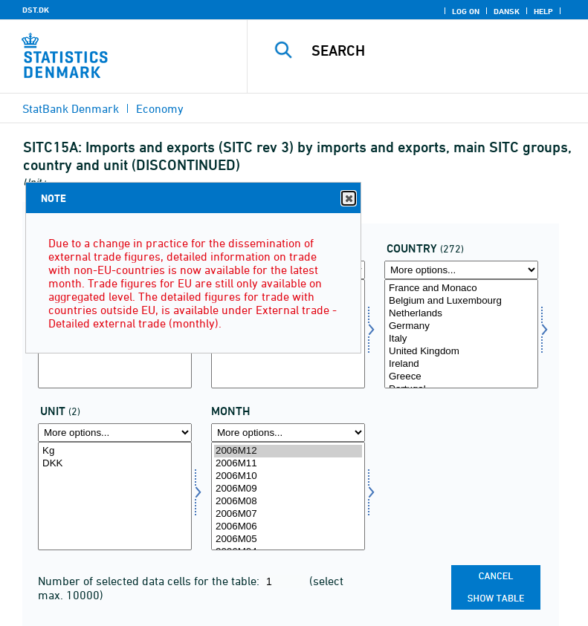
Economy (160, 108)
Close (348, 198)
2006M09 (288, 489)
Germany (461, 326)
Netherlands (461, 313)
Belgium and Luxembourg (461, 301)
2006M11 (288, 463)
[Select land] (461, 333)
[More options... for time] (288, 432)
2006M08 (288, 501)
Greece (461, 377)
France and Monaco (461, 288)
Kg (115, 451)
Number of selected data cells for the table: (150, 580)
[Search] (440, 50)
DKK (115, 463)
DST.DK (35, 9)
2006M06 (288, 527)
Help (543, 11)
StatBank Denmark (70, 108)
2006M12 (288, 451)
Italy (461, 339)
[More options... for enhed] (115, 432)
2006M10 (288, 476)
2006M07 (288, 514)
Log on (465, 11)
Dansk (507, 11)
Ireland (461, 364)
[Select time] (288, 496)
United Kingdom (461, 351)
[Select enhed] (115, 496)
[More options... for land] (461, 270)
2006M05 (288, 539)
